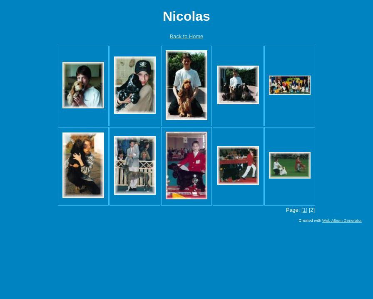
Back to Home (186, 36)
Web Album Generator (342, 220)
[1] (304, 210)
